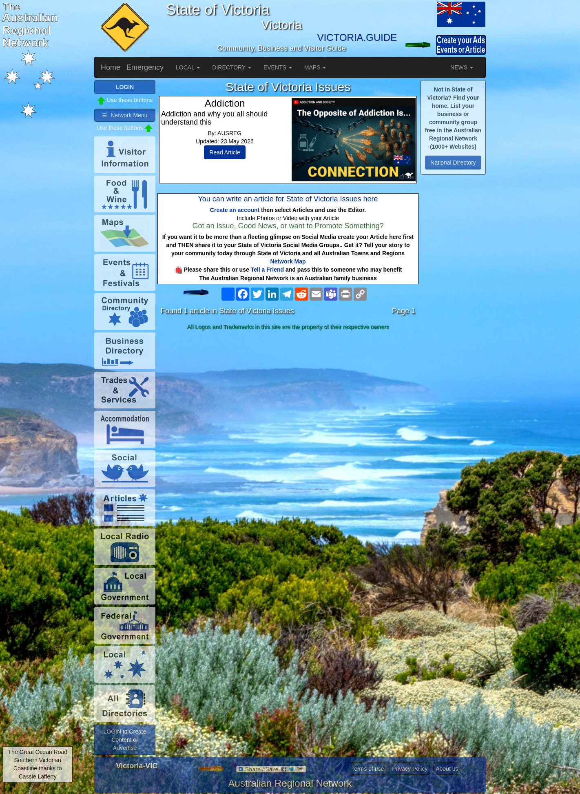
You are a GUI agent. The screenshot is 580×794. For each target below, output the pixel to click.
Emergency (145, 67)
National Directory (453, 162)
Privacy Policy (409, 768)
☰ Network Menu (124, 115)
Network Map (287, 261)
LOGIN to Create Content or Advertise (124, 739)
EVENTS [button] (277, 67)
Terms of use (367, 768)
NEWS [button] (461, 67)
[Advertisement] (287, 398)
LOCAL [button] (188, 67)
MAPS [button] (315, 67)
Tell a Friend (267, 269)
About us (447, 768)
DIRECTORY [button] (231, 67)
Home (110, 67)
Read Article (224, 152)
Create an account (234, 210)
